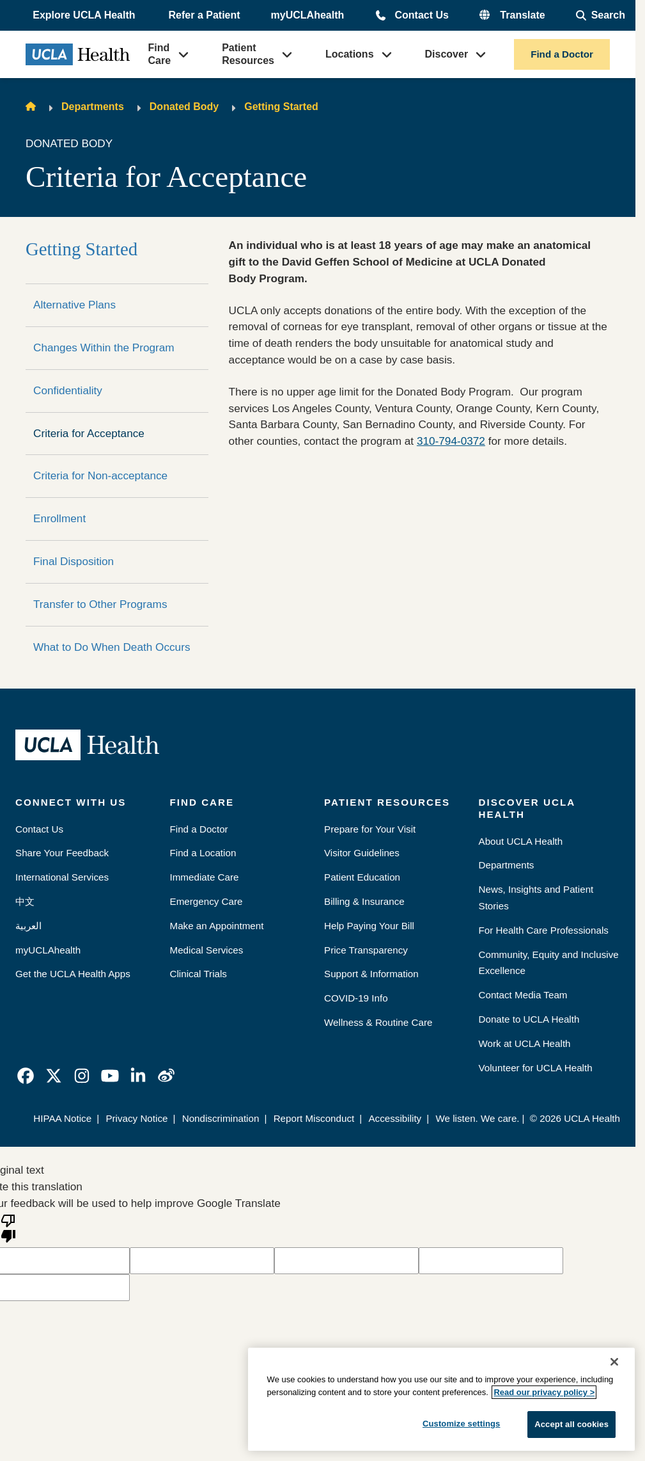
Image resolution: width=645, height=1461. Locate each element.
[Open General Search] (600, 15)
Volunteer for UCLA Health (536, 1067)
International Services (62, 877)
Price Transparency (366, 950)
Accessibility (394, 1118)
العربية (28, 925)
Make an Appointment (217, 925)
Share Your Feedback (62, 852)
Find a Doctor (562, 54)
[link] (25, 1076)
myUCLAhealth (308, 15)
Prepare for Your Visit (370, 829)
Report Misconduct (314, 1118)
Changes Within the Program (104, 347)
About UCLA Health (521, 841)
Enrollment (59, 518)
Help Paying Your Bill (369, 925)
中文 (25, 901)
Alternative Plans (74, 304)
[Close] (614, 1362)
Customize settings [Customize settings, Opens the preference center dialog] (462, 1423)
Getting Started (281, 106)
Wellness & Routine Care (378, 1022)
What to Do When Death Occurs (111, 647)
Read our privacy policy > (543, 1392)
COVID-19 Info (356, 998)
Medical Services (207, 950)
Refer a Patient (204, 15)
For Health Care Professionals (544, 930)
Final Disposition (73, 561)
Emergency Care (206, 901)
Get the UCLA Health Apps (72, 973)
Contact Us (421, 15)
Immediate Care (204, 877)
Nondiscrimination (221, 1118)
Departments (92, 106)
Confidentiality (67, 390)
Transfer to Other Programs (100, 604)
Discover (447, 54)
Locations (349, 54)
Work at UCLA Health (525, 1043)
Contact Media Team (523, 994)
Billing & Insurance (364, 901)
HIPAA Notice (62, 1118)
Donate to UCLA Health (529, 1019)
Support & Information (371, 973)
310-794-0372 (451, 441)
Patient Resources (248, 54)
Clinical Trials (198, 973)
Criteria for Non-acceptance (100, 475)
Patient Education (362, 877)
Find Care (159, 54)
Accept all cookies (571, 1424)
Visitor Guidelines (362, 852)
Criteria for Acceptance (88, 433)
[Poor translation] (8, 1227)
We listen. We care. (477, 1118)
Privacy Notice (136, 1118)
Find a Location (203, 852)
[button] (85, 15)
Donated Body (184, 106)
